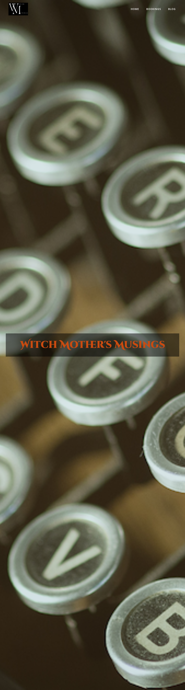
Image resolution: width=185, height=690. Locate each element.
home (135, 9)
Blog (172, 9)
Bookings (153, 9)
